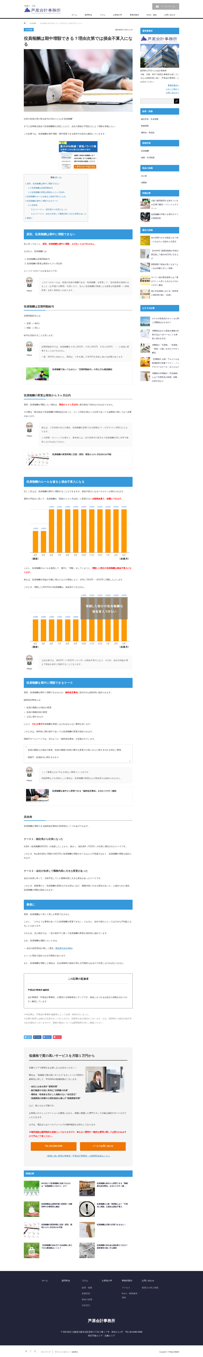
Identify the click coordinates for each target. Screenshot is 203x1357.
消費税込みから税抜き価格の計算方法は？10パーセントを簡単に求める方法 (165, 335)
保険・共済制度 (148, 157)
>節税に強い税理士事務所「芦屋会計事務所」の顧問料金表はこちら (78, 1156)
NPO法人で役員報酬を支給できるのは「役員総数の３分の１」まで (56, 1184)
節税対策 (86, 1293)
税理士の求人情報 (150, 1288)
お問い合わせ (169, 15)
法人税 (144, 176)
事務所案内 (134, 15)
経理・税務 (87, 1288)
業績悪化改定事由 (64, 948)
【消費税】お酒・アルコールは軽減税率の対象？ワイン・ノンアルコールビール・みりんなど (165, 363)
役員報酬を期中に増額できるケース (41, 201)
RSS (35, 1351)
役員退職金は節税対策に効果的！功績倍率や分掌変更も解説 (56, 1205)
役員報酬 (145, 151)
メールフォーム (168, 6)
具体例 (32, 205)
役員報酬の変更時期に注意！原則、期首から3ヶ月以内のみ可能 (56, 1226)
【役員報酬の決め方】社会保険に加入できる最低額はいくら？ (56, 1246)
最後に (29, 218)
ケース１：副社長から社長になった (49, 209)
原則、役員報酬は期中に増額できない (42, 183)
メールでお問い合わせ (102, 1146)
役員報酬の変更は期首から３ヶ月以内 (46, 192)
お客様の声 (117, 15)
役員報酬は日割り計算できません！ (111, 1225)
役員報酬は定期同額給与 (40, 188)
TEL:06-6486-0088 (53, 1146)
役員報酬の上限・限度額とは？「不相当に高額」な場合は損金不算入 (112, 1205)
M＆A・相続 (152, 15)
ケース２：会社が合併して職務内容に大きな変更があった (59, 214)
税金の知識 (87, 1299)
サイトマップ (45, 1352)
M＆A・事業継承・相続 (130, 1295)
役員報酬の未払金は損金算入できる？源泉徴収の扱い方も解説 (112, 1246)
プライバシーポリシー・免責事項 (66, 1352)
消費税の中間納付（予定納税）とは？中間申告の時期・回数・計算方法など (165, 377)
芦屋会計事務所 (101, 1321)
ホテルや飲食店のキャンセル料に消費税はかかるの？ (165, 320)
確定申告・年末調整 (149, 119)
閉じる (58, 177)
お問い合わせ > (172, 93)
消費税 (144, 182)
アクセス (126, 1288)
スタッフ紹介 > (172, 89)
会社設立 (86, 1305)
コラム (102, 15)
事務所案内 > (173, 85)
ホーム (74, 15)
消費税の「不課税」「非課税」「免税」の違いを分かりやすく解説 (165, 349)
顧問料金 (88, 15)
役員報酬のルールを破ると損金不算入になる (45, 196)
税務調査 (145, 126)
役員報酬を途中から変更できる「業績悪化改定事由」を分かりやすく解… (112, 1184)
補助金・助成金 (148, 132)
